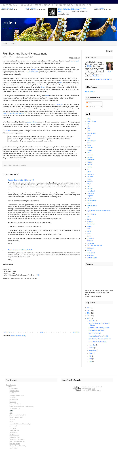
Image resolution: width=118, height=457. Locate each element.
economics (90, 155)
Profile (109, 71)
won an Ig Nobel (33, 72)
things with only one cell (94, 245)
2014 (89, 307)
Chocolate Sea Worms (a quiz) (98, 336)
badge (99, 390)
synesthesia (90, 238)
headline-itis (90, 174)
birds (88, 131)
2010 (89, 318)
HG (52, 5)
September (92, 350)
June (90, 359)
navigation (90, 196)
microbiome (90, 193)
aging (88, 119)
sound (89, 231)
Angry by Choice (14, 390)
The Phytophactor (15, 443)
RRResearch (13, 426)
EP (42, 5)
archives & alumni (96, 387)
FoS (38, 275)
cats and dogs (91, 140)
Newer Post (7, 332)
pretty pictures (91, 214)
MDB (60, 5)
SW (83, 5)
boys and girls (13, 165)
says (61, 83)
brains (89, 136)
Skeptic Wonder (14, 430)
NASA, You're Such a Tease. (97, 341)
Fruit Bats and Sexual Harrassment (99, 339)
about (83, 387)
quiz (88, 217)
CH (28, 5)
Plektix (11, 421)
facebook (93, 390)
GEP (45, 5)
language (90, 181)
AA (7, 5)
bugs (88, 138)
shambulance (91, 224)
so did (8, 131)
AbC (10, 5)
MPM (64, 5)
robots (89, 219)
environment (91, 159)
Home (5, 43)
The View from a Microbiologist (18, 446)
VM (90, 5)
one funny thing (91, 200)
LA (57, 5)
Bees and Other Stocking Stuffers (99, 328)
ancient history (91, 121)
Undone (11, 180)
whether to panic (92, 257)
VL (33, 5)
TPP (87, 5)
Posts (89, 103)
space (89, 233)
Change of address (7, 8)
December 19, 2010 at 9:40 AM (22, 250)
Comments (90, 106)
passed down (32, 122)
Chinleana (12, 397)
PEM (68, 5)
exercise (89, 164)
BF (19, 5)
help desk (90, 176)
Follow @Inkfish (90, 91)
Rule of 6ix (13, 428)
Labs (11, 412)
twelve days (90, 248)
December (92, 321)
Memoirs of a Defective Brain (18, 415)
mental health (91, 191)
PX (72, 5)
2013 (89, 310)
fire (88, 169)
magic (89, 184)
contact (88, 387)
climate (89, 143)
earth (88, 152)
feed (89, 388)
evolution (89, 162)
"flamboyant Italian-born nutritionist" (15, 113)
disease (89, 150)
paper (34, 70)
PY (74, 5)
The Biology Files (14, 437)
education (90, 157)
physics (89, 203)
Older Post (76, 332)
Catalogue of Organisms (17, 395)
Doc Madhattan (14, 399)
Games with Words (15, 404)
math (88, 186)
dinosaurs (90, 147)
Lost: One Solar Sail (94, 333)
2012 (89, 313)
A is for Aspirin (14, 388)
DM (40, 5)
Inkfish (9, 22)
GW (49, 5)
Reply (10, 243)
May (90, 361)
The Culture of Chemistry (17, 439)
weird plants (90, 255)
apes (88, 123)
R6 (77, 5)
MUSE (88, 66)
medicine (89, 188)
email (93, 388)
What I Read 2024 (99, 8)
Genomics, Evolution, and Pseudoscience (22, 406)
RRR (80, 5)
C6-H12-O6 (13, 393)
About (13, 43)
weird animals (91, 253)
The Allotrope (13, 432)
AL (14, 5)
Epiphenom (13, 401)
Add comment (8, 264)
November (92, 345)
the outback (90, 243)
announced (74, 61)
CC (25, 5)
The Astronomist (14, 435)
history (42, 87)
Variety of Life (13, 448)
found (47, 96)
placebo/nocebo (92, 205)
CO (31, 5)
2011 (89, 316)
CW (36, 5)
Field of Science (11, 384)
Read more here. (98, 76)
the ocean (90, 241)
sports (89, 236)
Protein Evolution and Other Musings (20, 424)
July (90, 356)
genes (89, 172)
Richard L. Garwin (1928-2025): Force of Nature (64, 9)
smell (88, 229)
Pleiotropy (12, 419)
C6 (22, 5)
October (91, 348)
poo (88, 208)
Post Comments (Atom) (18, 336)
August (91, 353)
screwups (22, 165)
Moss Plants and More (16, 417)
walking (89, 250)
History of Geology (15, 408)
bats (88, 126)
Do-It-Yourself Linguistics (96, 330)
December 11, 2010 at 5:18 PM (24, 180)
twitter (87, 390)
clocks (89, 145)
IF (54, 5)
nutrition (89, 198)
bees (88, 128)
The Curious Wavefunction (17, 441)
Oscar (10, 250)
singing (89, 226)
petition (59, 104)
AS (17, 5)
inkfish (89, 179)
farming (89, 167)
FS (4, 5)
